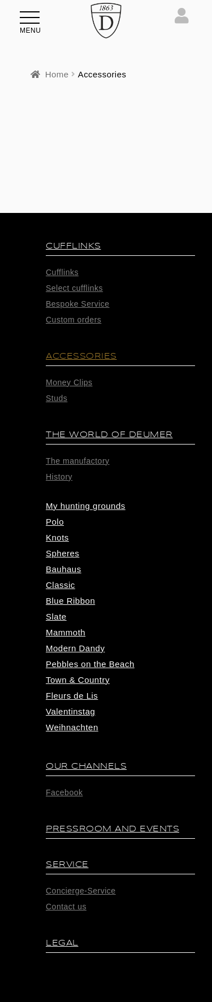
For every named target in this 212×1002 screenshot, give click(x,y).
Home (57, 74)
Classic (60, 585)
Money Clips (69, 382)
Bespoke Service (78, 303)
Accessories (81, 356)
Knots (57, 537)
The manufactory (78, 460)
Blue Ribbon (70, 600)
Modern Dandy (75, 648)
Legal (62, 943)
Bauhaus (63, 569)
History (59, 476)
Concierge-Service (81, 890)
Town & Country (78, 680)
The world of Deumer (109, 434)
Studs (56, 398)
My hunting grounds (86, 506)
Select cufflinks (74, 288)
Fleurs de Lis (72, 695)
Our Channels (86, 766)
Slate (56, 616)
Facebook (64, 792)
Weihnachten (72, 727)
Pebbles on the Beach (90, 664)
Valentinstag (70, 711)
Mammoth (65, 632)
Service (67, 864)
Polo (55, 521)
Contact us (66, 906)
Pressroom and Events (112, 829)
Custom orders (73, 319)
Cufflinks (73, 246)
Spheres (62, 553)
